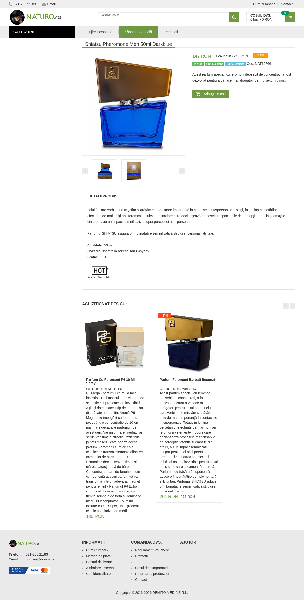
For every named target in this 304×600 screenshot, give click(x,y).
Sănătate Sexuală (32, 42)
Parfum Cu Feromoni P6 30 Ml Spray (110, 381)
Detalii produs (103, 196)
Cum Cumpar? (97, 550)
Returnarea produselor (152, 574)
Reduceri (171, 32)
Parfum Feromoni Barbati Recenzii (188, 380)
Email (49, 4)
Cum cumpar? (264, 4)
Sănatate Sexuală (138, 32)
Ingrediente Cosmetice (37, 182)
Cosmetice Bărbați (33, 204)
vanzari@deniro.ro (40, 559)
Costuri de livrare (99, 562)
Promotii (141, 556)
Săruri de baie (29, 190)
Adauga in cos (215, 94)
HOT (103, 257)
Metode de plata (98, 556)
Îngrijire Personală (34, 175)
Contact (287, 4)
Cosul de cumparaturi (151, 568)
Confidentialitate (98, 574)
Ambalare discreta (100, 568)
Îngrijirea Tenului (32, 197)
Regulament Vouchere (152, 550)
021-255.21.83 (22, 4)
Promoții (23, 168)
